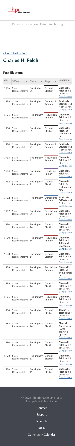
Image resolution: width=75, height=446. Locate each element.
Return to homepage (25, 24)
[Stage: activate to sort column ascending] (51, 81)
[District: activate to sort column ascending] (36, 81)
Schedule (41, 421)
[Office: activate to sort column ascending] (20, 81)
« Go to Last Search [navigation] (15, 53)
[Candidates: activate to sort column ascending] (65, 81)
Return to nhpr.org (51, 24)
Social (41, 427)
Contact (41, 408)
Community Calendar (41, 434)
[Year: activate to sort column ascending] (7, 81)
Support (41, 414)
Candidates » (65, 96)
